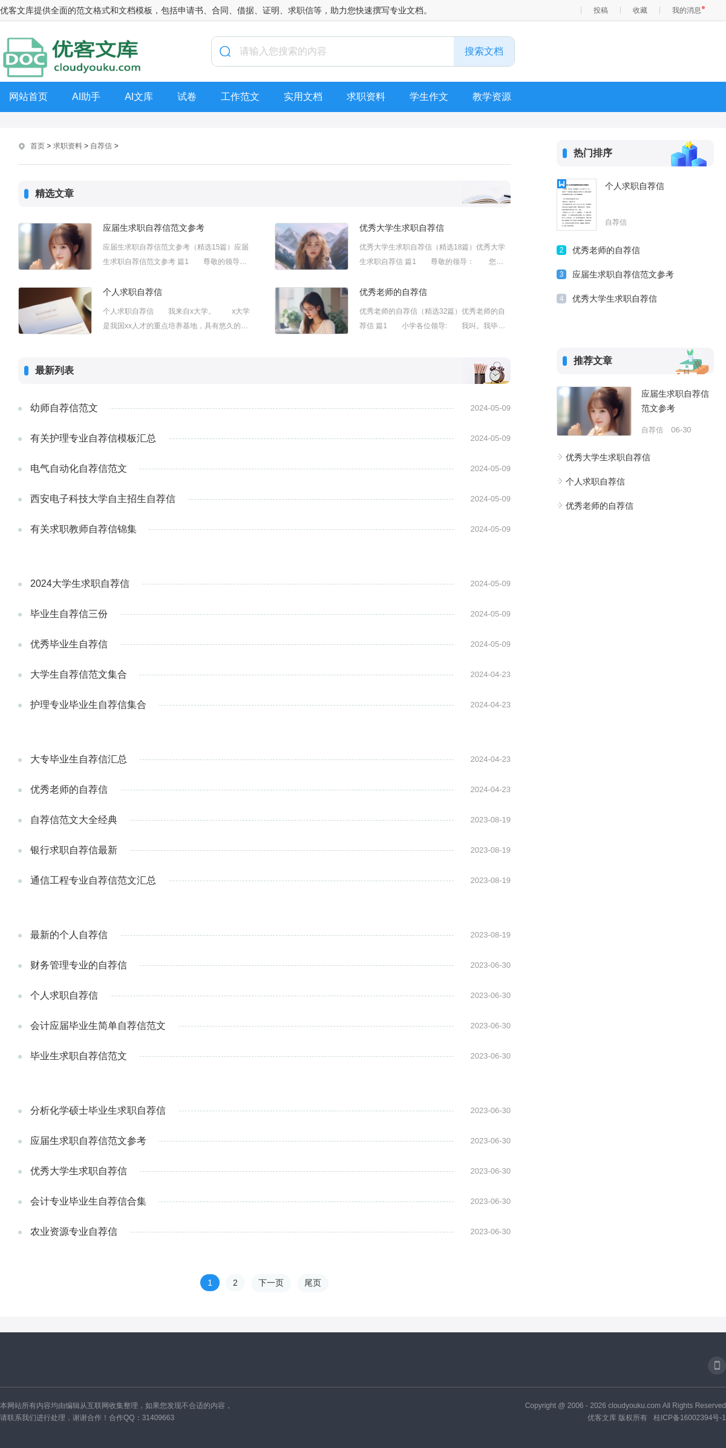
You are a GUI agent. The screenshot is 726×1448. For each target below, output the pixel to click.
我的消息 (686, 10)
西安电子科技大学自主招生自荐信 (102, 499)
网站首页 (28, 96)
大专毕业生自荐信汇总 (78, 759)
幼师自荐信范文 (64, 408)
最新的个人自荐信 (69, 935)
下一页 (271, 1283)
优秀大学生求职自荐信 (401, 228)
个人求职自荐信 (132, 292)
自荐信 (101, 146)
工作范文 (240, 96)
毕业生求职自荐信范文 (78, 1056)
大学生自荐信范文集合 (78, 674)
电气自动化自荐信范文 (78, 468)
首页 (37, 146)
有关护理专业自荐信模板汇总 (93, 438)
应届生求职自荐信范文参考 (153, 228)
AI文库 (139, 96)
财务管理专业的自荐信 (78, 965)
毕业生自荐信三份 (69, 614)
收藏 (640, 10)
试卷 (187, 96)
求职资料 (366, 96)
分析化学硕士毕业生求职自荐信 (98, 1110)
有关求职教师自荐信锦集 (83, 529)
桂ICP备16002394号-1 (689, 1417)
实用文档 (303, 96)
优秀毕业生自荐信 (69, 644)
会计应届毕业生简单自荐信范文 (98, 1025)
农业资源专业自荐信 (73, 1231)
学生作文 (429, 96)
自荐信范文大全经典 (73, 820)
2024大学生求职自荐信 (79, 583)
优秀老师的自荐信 (393, 292)
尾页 (312, 1283)
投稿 (601, 10)
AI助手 (86, 96)
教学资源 (492, 96)
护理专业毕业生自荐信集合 (88, 704)
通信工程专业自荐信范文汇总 (93, 880)
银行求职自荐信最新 (73, 850)
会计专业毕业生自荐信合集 (88, 1201)
